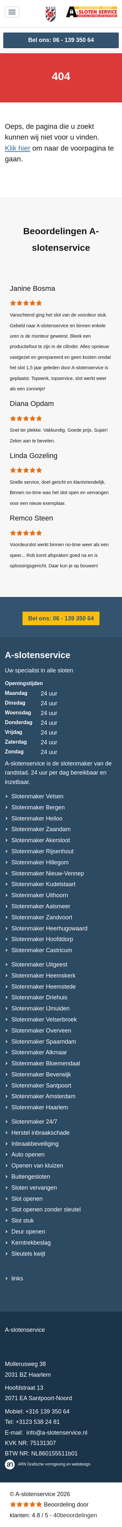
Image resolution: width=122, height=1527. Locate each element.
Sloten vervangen (34, 1187)
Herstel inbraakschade (40, 1132)
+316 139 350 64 (47, 1411)
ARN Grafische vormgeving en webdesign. (48, 1464)
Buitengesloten (30, 1176)
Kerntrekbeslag (31, 1242)
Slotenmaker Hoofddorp (42, 939)
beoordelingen (75, 1515)
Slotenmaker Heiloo (36, 818)
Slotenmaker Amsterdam (43, 1096)
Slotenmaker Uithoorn (39, 895)
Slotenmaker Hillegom (40, 862)
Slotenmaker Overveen (41, 1030)
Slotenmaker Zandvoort (41, 917)
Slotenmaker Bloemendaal (45, 1063)
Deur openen (28, 1231)
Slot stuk (22, 1220)
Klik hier (17, 148)
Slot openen (27, 1199)
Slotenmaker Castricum (41, 950)
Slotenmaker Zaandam (41, 829)
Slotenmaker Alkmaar (39, 1052)
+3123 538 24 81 (38, 1422)
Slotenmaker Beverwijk (41, 1074)
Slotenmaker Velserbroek (44, 1019)
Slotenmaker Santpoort (41, 1085)
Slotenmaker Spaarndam (43, 1041)
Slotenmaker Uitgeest (39, 964)
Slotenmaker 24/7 (34, 1121)
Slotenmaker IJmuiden (40, 1008)
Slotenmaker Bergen (38, 807)
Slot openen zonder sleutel (46, 1209)
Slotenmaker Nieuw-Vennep (47, 873)
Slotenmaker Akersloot (40, 840)
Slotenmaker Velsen (37, 796)
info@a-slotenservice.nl (56, 1432)
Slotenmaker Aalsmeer (40, 906)
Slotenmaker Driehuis (39, 997)
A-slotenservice (37, 655)
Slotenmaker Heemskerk (43, 975)
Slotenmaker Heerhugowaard (49, 928)
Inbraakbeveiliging (35, 1144)
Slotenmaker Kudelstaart (43, 884)
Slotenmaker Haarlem (39, 1107)
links (17, 1278)
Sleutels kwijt (28, 1253)
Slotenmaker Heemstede (43, 986)
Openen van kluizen (37, 1165)
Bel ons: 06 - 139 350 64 (61, 40)
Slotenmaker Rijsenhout (42, 851)
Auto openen (28, 1154)
